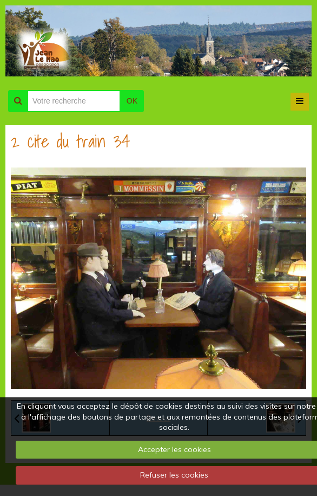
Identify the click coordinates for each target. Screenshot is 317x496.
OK (132, 100)
